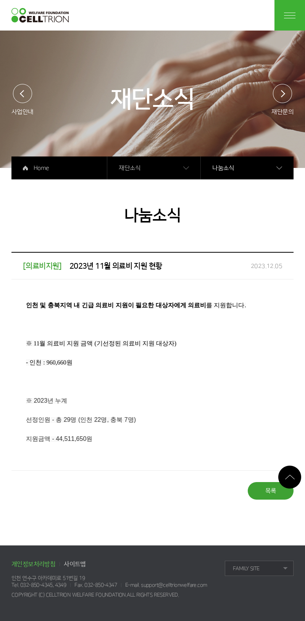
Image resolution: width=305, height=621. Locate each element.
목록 (270, 490)
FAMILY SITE (246, 569)
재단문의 (282, 111)
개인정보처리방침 (33, 564)
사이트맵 (75, 564)
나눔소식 (223, 168)
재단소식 (130, 168)
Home (41, 168)
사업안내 (22, 111)
